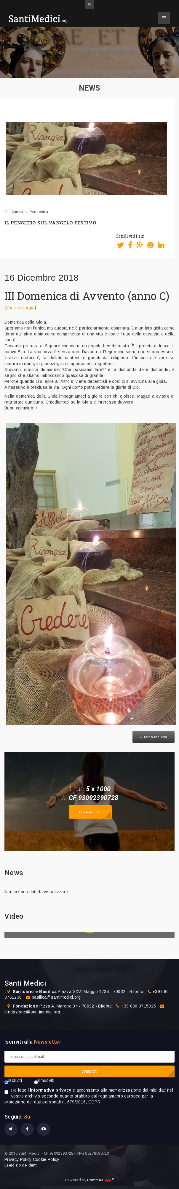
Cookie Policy (46, 1159)
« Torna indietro (153, 737)
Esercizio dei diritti (21, 1165)
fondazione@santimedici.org (32, 1012)
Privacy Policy (17, 1159)
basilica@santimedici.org (56, 997)
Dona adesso (90, 812)
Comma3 (100, 1180)
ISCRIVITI (89, 1071)
